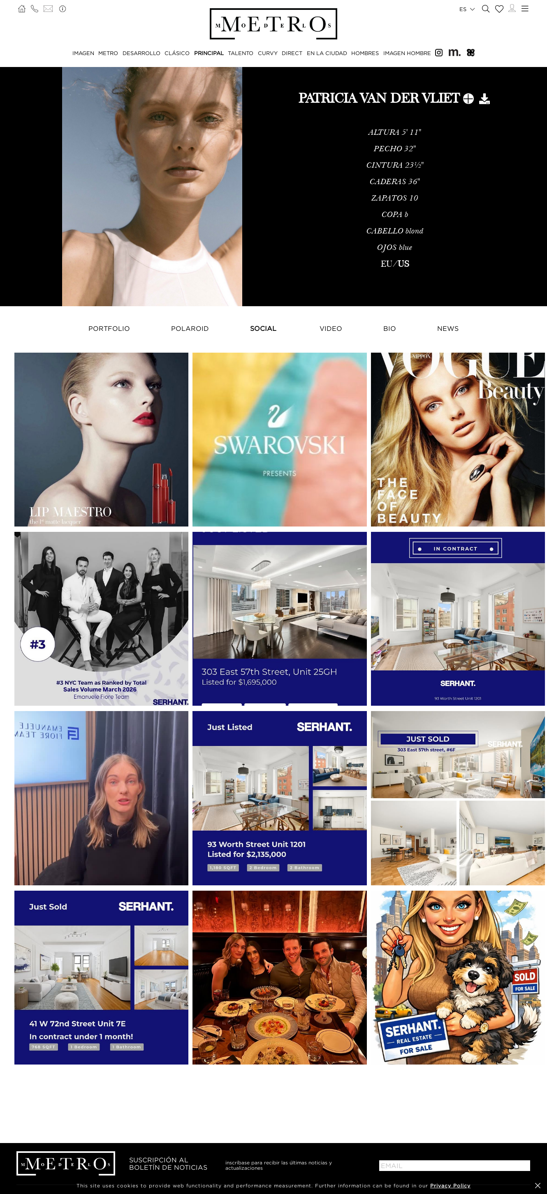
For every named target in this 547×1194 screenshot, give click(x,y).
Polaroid (190, 328)
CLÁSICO (177, 53)
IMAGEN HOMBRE (407, 53)
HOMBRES (365, 53)
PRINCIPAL (209, 53)
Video (331, 328)
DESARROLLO (141, 53)
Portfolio (109, 328)
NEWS (448, 328)
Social (263, 328)
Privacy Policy (450, 1185)
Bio (389, 328)
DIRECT (292, 53)
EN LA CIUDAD (327, 53)
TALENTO (240, 53)
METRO (108, 53)
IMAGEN (83, 53)
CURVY (268, 53)
